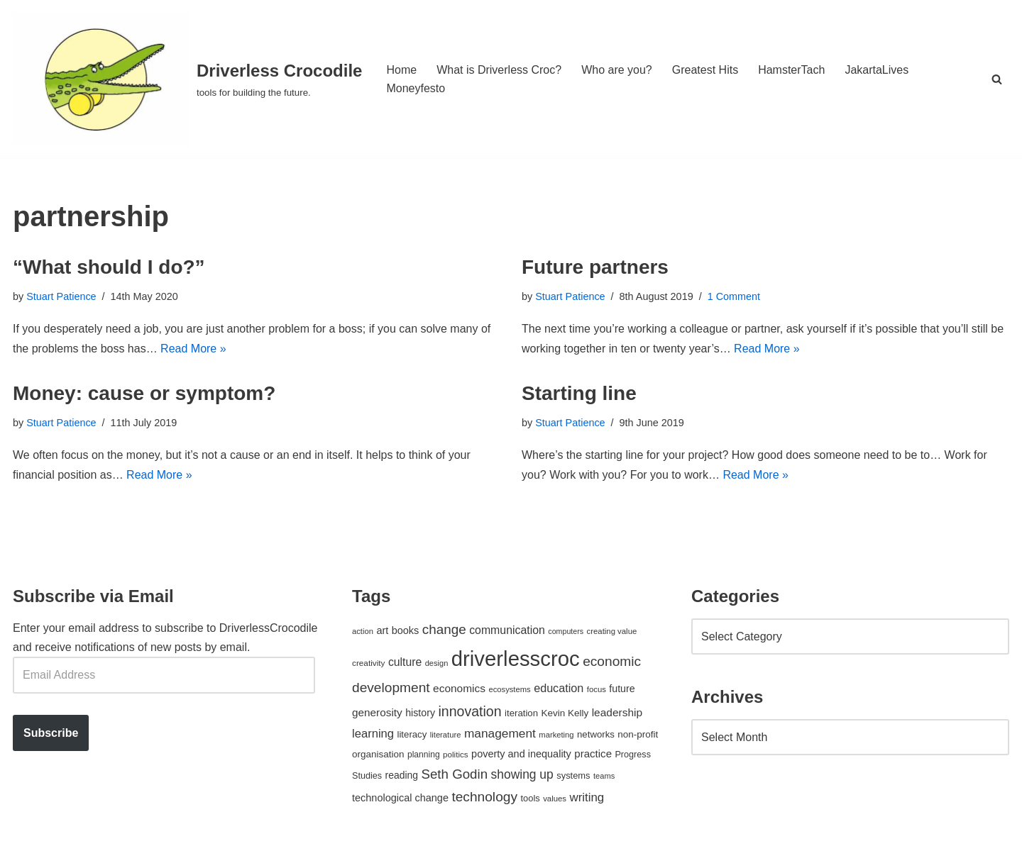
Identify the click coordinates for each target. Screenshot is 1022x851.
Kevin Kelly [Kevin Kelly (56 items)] (565, 713)
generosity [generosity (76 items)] (377, 712)
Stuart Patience (61, 296)
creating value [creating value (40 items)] (612, 631)
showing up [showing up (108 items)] (522, 774)
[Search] (996, 79)
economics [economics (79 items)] (459, 688)
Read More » (193, 349)
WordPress (139, 833)
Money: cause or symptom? (144, 393)
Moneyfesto (415, 88)
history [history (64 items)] (420, 712)
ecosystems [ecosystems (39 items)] (509, 689)
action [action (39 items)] (362, 631)
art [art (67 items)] (382, 630)
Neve (26, 833)
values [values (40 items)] (554, 798)
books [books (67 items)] (405, 630)
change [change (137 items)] (444, 629)
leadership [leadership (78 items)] (617, 712)
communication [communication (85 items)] (507, 630)
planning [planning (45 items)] (423, 755)
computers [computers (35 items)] (565, 631)
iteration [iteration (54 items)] (521, 713)
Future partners (595, 267)
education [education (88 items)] (558, 688)
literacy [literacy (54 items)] (412, 734)
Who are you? (616, 70)
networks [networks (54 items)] (596, 734)
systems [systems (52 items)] (573, 775)
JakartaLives (876, 70)
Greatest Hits (705, 70)
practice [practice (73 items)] (593, 753)
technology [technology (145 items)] (484, 796)
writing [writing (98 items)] (586, 797)
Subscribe (50, 733)
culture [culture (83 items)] (405, 662)
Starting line (579, 393)
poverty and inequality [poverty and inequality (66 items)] (521, 754)
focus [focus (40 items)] (596, 689)
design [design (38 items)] (437, 663)
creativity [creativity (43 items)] (368, 662)
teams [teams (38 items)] (604, 776)
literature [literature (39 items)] (445, 734)
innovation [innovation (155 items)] (469, 711)
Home (401, 70)
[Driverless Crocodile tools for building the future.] (187, 79)
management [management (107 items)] (500, 733)
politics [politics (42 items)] (455, 754)
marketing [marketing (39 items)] (556, 734)
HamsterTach (791, 70)
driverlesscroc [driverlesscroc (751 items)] (515, 658)
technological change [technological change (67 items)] (400, 797)
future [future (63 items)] (621, 688)
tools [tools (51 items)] (529, 798)
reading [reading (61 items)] (401, 775)
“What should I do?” (109, 267)
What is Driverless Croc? (498, 70)
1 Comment (734, 296)
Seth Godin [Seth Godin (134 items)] (454, 774)
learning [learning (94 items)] (373, 733)
